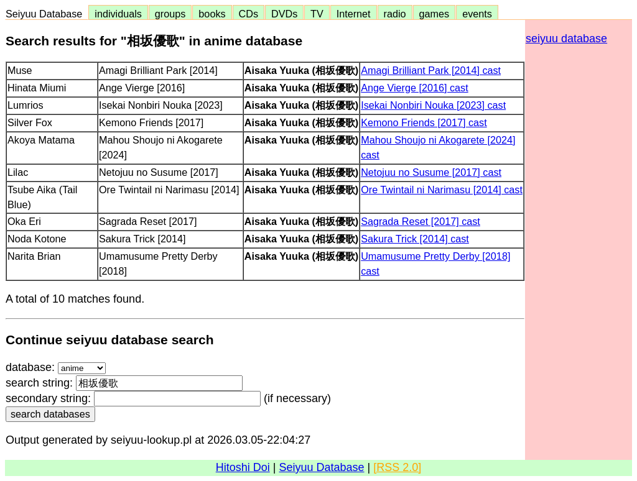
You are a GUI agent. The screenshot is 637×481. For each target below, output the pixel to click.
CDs (248, 13)
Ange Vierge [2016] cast (414, 87)
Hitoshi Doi (243, 467)
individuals (118, 13)
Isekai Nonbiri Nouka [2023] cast (433, 105)
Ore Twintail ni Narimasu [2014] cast (442, 189)
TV (316, 13)
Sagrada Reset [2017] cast (420, 221)
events (477, 13)
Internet (353, 13)
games (434, 13)
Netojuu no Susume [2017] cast (431, 172)
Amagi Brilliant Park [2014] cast (431, 70)
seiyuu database (566, 38)
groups (170, 13)
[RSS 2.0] (397, 467)
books (212, 13)
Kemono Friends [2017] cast (423, 122)
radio (395, 13)
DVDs (284, 13)
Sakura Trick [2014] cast (415, 238)
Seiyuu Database (47, 13)
